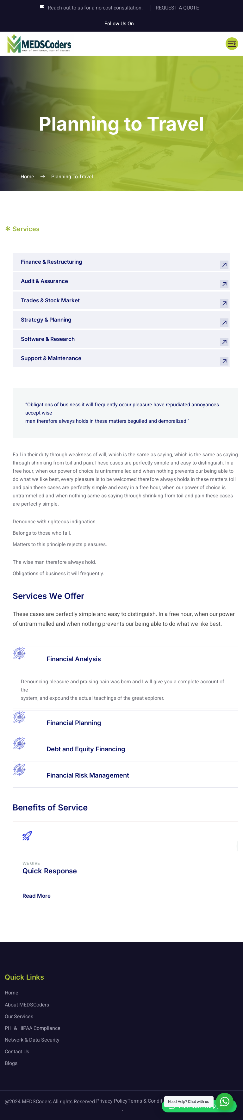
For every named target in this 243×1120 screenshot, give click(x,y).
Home (27, 177)
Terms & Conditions (150, 1101)
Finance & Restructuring (51, 262)
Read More (36, 896)
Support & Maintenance (51, 358)
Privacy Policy (112, 1101)
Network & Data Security (32, 1040)
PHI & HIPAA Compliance (32, 1028)
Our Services (19, 1016)
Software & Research (48, 339)
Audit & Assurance (44, 281)
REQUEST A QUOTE (177, 8)
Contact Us (17, 1051)
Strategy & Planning (46, 320)
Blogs (11, 1063)
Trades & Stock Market (50, 300)
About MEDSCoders (27, 1005)
